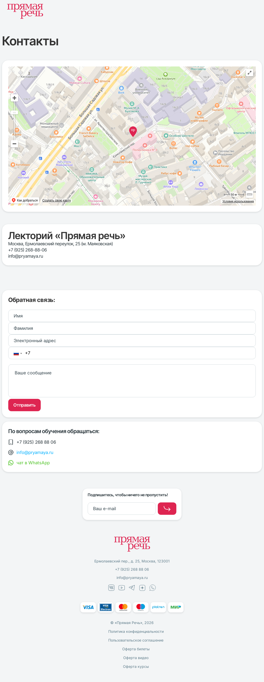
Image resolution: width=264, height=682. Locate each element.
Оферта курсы (136, 666)
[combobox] (17, 353)
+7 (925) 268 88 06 (132, 569)
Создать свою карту (56, 200)
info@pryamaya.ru (25, 256)
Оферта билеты (136, 649)
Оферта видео (135, 657)
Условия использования (238, 201)
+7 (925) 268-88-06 (27, 249)
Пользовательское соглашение (135, 640)
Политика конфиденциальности (136, 631)
